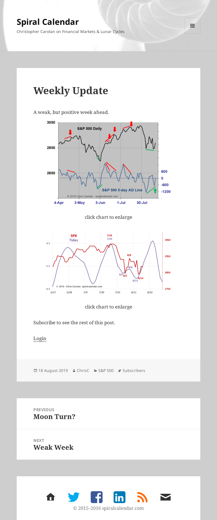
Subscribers (134, 370)
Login (39, 338)
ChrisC (83, 370)
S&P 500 (106, 370)
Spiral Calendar (48, 21)
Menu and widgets (192, 33)
